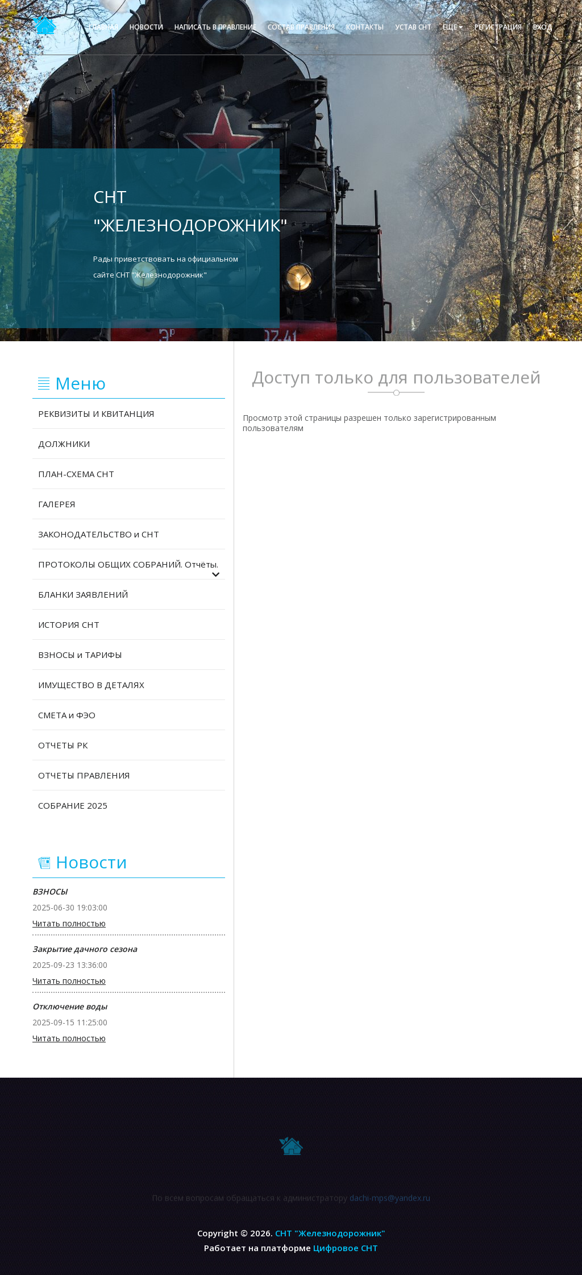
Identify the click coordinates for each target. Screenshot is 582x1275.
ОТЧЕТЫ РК (63, 745)
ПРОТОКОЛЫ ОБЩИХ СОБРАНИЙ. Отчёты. (128, 568)
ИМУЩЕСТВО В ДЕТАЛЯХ (91, 684)
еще (453, 27)
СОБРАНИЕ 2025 (72, 805)
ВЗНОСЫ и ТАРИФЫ (80, 654)
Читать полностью (69, 923)
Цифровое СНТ (345, 1247)
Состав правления (301, 27)
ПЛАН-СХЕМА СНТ (76, 473)
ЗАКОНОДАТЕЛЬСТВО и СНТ (98, 534)
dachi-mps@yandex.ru (390, 1199)
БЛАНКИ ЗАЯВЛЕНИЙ (83, 594)
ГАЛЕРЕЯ (57, 504)
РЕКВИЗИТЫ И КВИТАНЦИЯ (96, 413)
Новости (146, 27)
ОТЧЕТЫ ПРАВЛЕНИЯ (84, 775)
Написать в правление (215, 27)
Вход (542, 27)
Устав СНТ (413, 27)
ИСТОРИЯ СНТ (68, 624)
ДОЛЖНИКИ (64, 443)
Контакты (365, 27)
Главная (103, 27)
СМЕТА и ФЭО (66, 715)
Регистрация (498, 27)
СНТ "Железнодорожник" (330, 1233)
